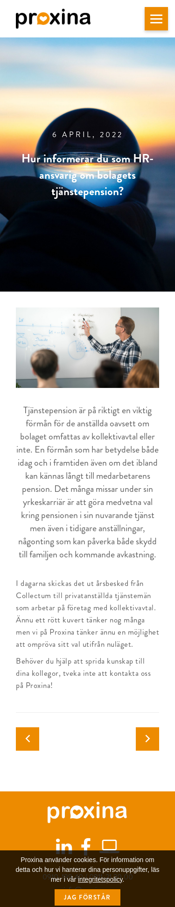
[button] (156, 18)
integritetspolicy (100, 890)
